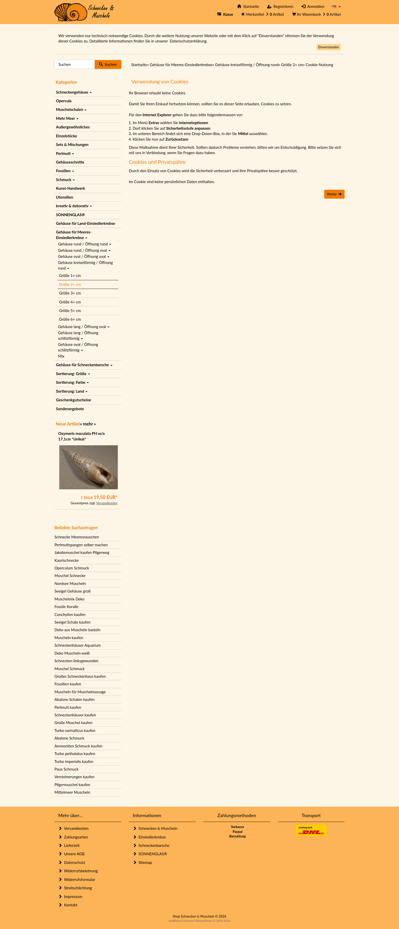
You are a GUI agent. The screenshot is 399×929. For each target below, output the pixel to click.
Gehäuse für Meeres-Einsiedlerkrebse (74, 235)
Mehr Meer (67, 118)
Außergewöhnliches (73, 127)
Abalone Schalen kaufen (74, 699)
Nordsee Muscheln (70, 583)
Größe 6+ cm (70, 319)
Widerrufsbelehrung (78, 870)
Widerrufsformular (76, 879)
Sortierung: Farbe (72, 382)
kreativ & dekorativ (74, 205)
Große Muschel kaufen (73, 722)
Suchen (108, 64)
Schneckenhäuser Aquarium (77, 645)
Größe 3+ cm (70, 293)
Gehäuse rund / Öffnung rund (84, 244)
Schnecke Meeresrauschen (76, 537)
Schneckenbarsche (151, 845)
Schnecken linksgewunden (76, 660)
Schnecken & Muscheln (155, 828)
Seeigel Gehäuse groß (72, 591)
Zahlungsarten (73, 837)
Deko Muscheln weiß (72, 653)
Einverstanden (328, 47)
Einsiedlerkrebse (149, 837)
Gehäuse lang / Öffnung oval (83, 326)
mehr (88, 423)
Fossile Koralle (66, 606)
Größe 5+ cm (70, 310)
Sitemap (142, 862)
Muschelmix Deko (69, 599)
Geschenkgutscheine (73, 399)
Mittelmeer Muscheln (72, 792)
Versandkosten (106, 503)
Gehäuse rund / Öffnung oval (84, 250)
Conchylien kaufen (70, 614)
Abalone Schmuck (69, 738)
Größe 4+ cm (70, 302)
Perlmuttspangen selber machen (81, 544)
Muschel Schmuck (69, 668)
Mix (61, 356)
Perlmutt (65, 153)
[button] (336, 6)
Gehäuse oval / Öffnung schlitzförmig (78, 347)
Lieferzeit (69, 845)
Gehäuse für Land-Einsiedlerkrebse (85, 223)
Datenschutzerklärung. (188, 41)
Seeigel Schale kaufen (72, 622)
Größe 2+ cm (70, 284)
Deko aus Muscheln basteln (77, 629)
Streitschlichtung (75, 888)
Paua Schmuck (66, 769)
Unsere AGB (71, 853)
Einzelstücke (66, 136)
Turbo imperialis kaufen (73, 761)
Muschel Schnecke (70, 575)
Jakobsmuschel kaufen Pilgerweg (81, 552)
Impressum (70, 896)
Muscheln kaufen (68, 637)
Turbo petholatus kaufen (74, 753)
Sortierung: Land (72, 391)
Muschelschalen (71, 109)
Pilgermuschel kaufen (72, 784)
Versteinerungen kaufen (74, 776)
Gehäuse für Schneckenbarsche (84, 364)
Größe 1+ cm (70, 275)
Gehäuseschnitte (70, 162)
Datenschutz (71, 862)
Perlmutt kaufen (67, 707)
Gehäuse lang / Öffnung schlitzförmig (78, 335)
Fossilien (65, 170)
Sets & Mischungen (72, 144)
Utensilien (64, 197)
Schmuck (65, 179)
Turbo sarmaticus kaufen (74, 730)
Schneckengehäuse (74, 92)
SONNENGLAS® (70, 214)
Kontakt (67, 905)
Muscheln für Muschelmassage (80, 691)
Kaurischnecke (66, 560)
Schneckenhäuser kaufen (75, 715)
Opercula (64, 100)
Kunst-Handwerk (70, 188)
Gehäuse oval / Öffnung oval (83, 256)
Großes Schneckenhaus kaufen (80, 676)
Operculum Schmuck (71, 568)
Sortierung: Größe (73, 373)
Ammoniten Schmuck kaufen (78, 746)
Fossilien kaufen (67, 684)
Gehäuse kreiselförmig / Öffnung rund (85, 265)
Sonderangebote (70, 408)
